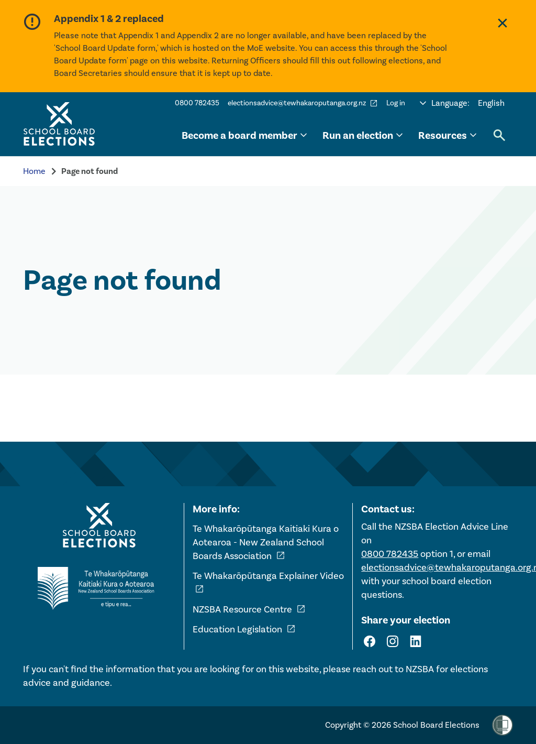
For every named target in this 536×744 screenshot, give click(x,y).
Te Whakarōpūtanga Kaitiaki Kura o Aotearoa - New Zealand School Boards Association (266, 542)
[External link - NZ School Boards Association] (99, 588)
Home (34, 171)
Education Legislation (244, 629)
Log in (395, 103)
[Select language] (462, 103)
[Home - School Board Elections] (99, 525)
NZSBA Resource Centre (249, 609)
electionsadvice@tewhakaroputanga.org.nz (303, 103)
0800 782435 (197, 103)
